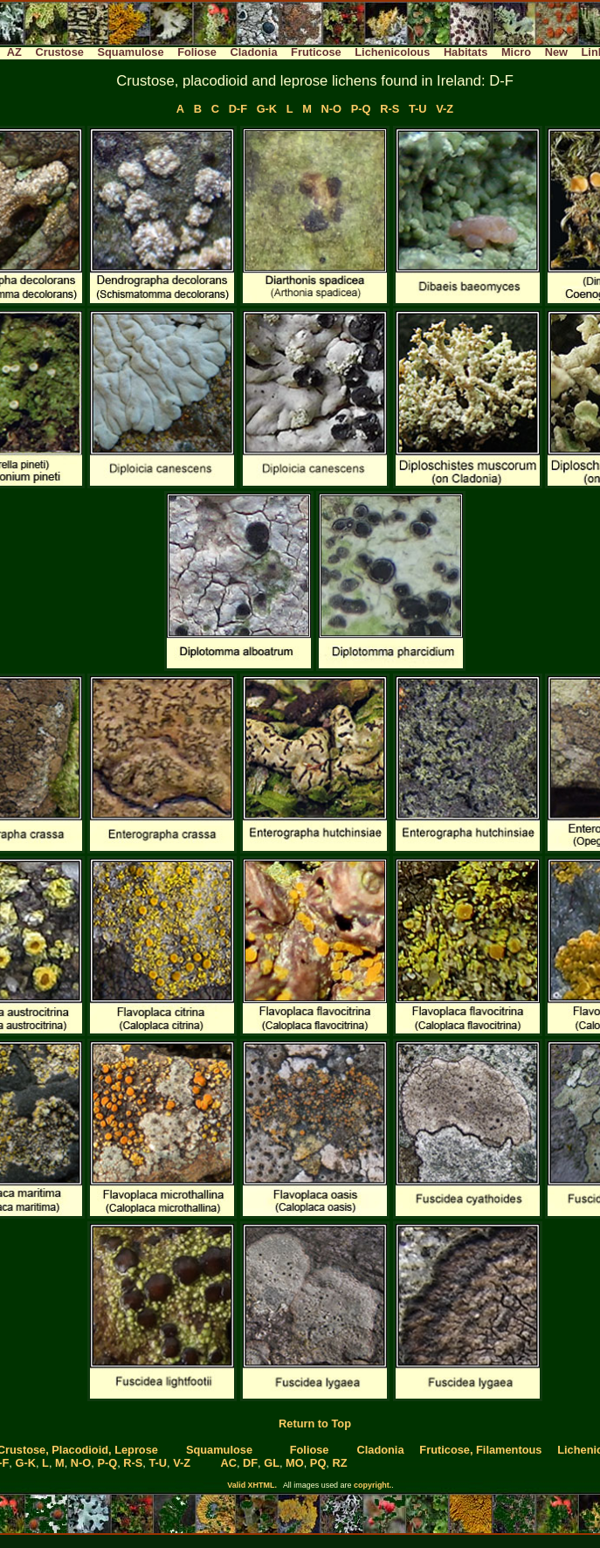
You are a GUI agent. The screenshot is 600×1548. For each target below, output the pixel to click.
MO (295, 1462)
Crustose (59, 52)
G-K (267, 108)
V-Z (444, 108)
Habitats (466, 52)
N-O (331, 108)
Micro (516, 52)
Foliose (197, 52)
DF (250, 1462)
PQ (318, 1462)
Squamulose (130, 52)
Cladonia (253, 52)
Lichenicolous (392, 52)
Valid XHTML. (252, 1485)
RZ (339, 1462)
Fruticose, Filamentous (480, 1449)
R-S (389, 108)
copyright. (372, 1485)
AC (228, 1462)
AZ (14, 52)
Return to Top (315, 1423)
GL (271, 1462)
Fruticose (316, 52)
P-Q (361, 108)
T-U (418, 108)
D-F (238, 108)
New (556, 52)
